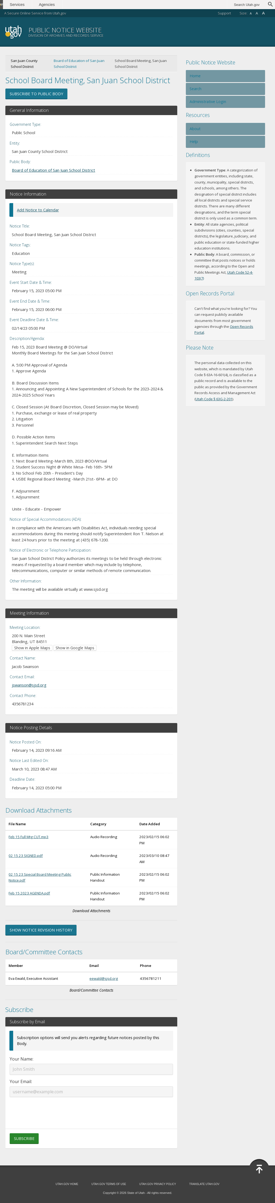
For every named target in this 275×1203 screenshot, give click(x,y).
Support (224, 13)
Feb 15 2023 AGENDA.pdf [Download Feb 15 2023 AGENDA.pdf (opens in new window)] (29, 893)
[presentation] (91, 1109)
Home (195, 75)
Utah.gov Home (67, 1184)
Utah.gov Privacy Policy (157, 1184)
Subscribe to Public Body (36, 93)
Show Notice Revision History (41, 930)
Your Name (21, 1059)
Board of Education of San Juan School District (79, 63)
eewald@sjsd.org (103, 978)
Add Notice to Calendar (38, 209)
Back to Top (259, 1169)
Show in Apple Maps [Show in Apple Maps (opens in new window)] (32, 647)
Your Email (20, 1081)
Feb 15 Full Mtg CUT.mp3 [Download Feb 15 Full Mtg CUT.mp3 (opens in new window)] (28, 836)
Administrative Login (208, 101)
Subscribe (24, 1138)
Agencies (58, 4)
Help (194, 141)
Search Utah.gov (246, 5)
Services (28, 4)
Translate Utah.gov (204, 1184)
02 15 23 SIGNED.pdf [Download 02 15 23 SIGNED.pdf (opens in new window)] (26, 855)
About (195, 128)
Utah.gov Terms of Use (108, 1184)
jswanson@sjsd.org (29, 685)
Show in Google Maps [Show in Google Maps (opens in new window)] (75, 647)
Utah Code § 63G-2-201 (214, 399)
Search (195, 88)
